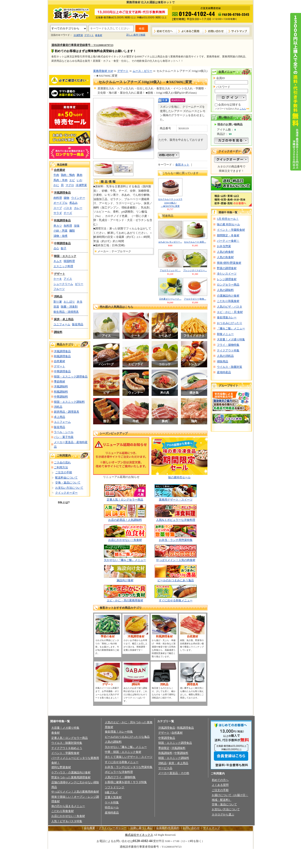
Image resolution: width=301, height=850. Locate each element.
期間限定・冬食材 (228, 235)
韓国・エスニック (65, 256)
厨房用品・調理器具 (66, 411)
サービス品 (165, 768)
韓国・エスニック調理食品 (71, 376)
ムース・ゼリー (142, 71)
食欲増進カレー (227, 317)
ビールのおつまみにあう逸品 (175, 580)
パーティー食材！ (228, 240)
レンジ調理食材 (227, 279)
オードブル (60, 202)
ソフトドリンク (114, 787)
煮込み (73, 202)
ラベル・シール (64, 432)
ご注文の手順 (63, 472)
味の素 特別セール (228, 224)
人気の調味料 (225, 290)
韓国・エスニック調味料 (69, 401)
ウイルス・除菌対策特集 (66, 742)
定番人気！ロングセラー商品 (125, 499)
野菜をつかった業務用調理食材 (71, 777)
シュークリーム (63, 284)
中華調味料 (61, 396)
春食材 (98, 35)
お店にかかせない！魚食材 (125, 540)
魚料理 (68, 225)
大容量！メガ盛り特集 (231, 339)
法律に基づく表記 (141, 827)
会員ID (220, 78)
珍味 (77, 225)
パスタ (68, 208)
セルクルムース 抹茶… (195, 242)
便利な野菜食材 (61, 767)
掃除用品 (222, 361)
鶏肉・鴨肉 (68, 175)
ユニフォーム (61, 324)
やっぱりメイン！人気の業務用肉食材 (75, 791)
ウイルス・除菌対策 (229, 366)
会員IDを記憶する (229, 104)
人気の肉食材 (225, 251)
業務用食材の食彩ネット (69, 13)
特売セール (112, 807)
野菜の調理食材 (227, 268)
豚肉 (79, 175)
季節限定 (163, 748)
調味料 (58, 332)
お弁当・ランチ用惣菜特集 (176, 540)
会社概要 (89, 827)
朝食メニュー (225, 334)
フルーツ (59, 289)
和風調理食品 (62, 220)
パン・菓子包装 (64, 437)
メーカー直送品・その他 (173, 773)
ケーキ (57, 278)
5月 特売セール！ (228, 218)
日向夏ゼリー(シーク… (170, 299)
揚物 (66, 197)
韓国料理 (69, 261)
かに (56, 185)
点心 (56, 248)
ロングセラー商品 (228, 284)
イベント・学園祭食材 (231, 229)
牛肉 (56, 175)
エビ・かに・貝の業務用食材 (125, 600)
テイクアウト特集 (228, 350)
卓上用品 (59, 417)
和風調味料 (61, 391)
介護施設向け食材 (228, 295)
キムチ (57, 261)
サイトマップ (238, 31)
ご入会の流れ (62, 462)
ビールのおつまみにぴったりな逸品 (127, 736)
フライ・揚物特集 (228, 344)
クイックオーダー (66, 492)
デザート (89, 35)
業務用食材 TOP (103, 71)
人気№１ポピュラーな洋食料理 (175, 519)
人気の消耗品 (225, 355)
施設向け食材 (125, 580)
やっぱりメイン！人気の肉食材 (175, 560)
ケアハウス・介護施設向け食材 (71, 772)
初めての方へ (164, 31)
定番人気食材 (113, 797)
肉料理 (57, 197)
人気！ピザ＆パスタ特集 (66, 821)
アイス (68, 278)
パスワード (223, 86)
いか (79, 180)
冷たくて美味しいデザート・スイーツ (128, 756)
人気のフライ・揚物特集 (120, 777)
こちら (243, 108)
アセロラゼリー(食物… (195, 299)
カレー (78, 208)
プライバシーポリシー (113, 827)
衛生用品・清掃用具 (66, 311)
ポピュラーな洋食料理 (119, 772)
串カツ (57, 225)
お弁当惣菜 (224, 246)
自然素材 (59, 170)
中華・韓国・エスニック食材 (123, 752)
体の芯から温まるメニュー (68, 806)
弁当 (79, 301)
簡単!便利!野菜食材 (229, 262)
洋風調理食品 (62, 192)
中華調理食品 (62, 243)
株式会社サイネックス (139, 834)
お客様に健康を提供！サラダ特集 (126, 782)
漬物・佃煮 (60, 235)
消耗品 (58, 296)
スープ (57, 208)
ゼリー (79, 284)
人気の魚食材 (225, 257)
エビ (72, 180)
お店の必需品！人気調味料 (125, 519)
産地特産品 (224, 372)
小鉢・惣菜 (60, 230)
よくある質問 (220, 785)
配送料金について (66, 477)
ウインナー (78, 197)
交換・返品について (67, 482)
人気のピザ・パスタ (229, 306)
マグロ (70, 185)
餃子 (63, 248)
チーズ (68, 213)
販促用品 (77, 324)
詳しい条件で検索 (135, 34)
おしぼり (69, 301)
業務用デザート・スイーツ (176, 499)
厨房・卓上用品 (64, 319)
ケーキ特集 (112, 802)
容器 (56, 306)
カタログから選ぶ (223, 814)
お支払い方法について (69, 487)
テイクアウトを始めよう (66, 748)
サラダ (57, 213)
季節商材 (59, 381)
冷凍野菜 (78, 35)
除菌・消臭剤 (69, 306)
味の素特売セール (179, 477)
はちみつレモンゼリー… (170, 242)
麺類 (72, 230)
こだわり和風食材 (228, 301)
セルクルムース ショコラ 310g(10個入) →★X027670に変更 (170, 202)
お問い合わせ (215, 31)
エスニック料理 (63, 266)
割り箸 (57, 301)
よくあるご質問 (190, 31)
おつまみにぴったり (229, 323)
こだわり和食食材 (62, 811)
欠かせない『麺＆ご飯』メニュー (125, 560)
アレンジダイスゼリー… (195, 270)
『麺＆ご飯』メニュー (231, 328)
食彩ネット (182, 164)
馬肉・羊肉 (60, 180)
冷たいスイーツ (227, 273)
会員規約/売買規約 (167, 827)
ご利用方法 (61, 467)
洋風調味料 (61, 386)
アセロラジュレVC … (170, 270)
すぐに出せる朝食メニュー (176, 600)
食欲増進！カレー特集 (119, 731)
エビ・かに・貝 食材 (230, 312)
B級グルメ (111, 792)
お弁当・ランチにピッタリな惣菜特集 (128, 767)
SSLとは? (64, 502)
